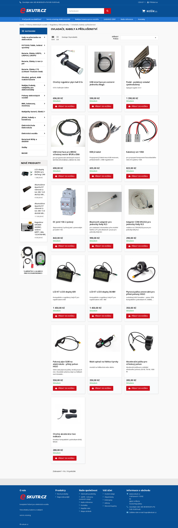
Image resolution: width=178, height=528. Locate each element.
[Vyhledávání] (89, 11)
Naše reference (127, 19)
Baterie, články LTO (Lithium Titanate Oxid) (32, 70)
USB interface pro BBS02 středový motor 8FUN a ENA (66, 153)
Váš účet (107, 490)
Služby (24, 147)
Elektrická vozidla (29, 133)
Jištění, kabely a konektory (29, 118)
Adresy (107, 503)
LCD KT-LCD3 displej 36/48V (102, 291)
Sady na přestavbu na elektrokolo (31, 38)
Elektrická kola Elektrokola (28, 126)
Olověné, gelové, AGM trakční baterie (31, 78)
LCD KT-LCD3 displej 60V (64, 291)
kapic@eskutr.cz (150, 512)
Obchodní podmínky (88, 494)
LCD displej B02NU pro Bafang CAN (40, 172)
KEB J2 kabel (95, 152)
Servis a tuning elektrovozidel (58, 19)
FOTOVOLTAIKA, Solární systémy (32, 46)
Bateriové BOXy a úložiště (29, 140)
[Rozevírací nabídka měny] (141, 2)
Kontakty (141, 19)
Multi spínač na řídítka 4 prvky (104, 361)
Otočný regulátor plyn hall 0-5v (68, 82)
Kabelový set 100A (135, 152)
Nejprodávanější (63, 497)
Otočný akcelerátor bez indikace (64, 435)
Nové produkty (62, 494)
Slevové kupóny (110, 506)
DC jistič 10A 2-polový (63, 222)
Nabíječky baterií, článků (33, 111)
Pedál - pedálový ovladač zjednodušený (138, 83)
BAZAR (24, 153)
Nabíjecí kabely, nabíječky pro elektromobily (29, 87)
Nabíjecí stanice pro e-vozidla (87, 19)
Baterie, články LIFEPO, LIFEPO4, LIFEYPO (32, 54)
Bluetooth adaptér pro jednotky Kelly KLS (101, 223)
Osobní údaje (109, 494)
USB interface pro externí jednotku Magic (102, 83)
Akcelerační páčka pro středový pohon (136, 362)
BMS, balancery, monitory (29, 104)
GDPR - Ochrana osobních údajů (86, 498)
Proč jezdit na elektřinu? (31, 19)
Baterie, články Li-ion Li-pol (32, 62)
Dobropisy (108, 500)
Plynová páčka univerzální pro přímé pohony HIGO (140, 293)
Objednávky (109, 497)
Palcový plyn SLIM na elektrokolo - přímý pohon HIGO (65, 364)
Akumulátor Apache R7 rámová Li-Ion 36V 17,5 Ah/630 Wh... (40, 208)
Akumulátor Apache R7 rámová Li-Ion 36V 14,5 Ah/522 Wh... (40, 189)
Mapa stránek (85, 511)
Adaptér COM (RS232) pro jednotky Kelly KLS (138, 223)
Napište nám (85, 508)
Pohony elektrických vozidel (31, 96)
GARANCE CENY (110, 19)
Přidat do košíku (64, 106)
